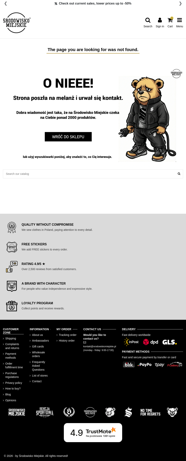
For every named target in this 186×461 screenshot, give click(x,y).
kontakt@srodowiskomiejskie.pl (99, 346)
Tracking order (68, 334)
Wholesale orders (38, 354)
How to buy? (13, 388)
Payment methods (10, 355)
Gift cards (38, 346)
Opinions (10, 400)
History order (67, 340)
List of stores (40, 375)
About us (37, 334)
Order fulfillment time (14, 365)
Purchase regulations (12, 375)
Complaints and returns (12, 346)
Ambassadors (40, 340)
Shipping (10, 338)
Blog (8, 394)
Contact (36, 381)
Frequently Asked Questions (38, 365)
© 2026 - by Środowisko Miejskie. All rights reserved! (36, 455)
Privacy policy (13, 382)
